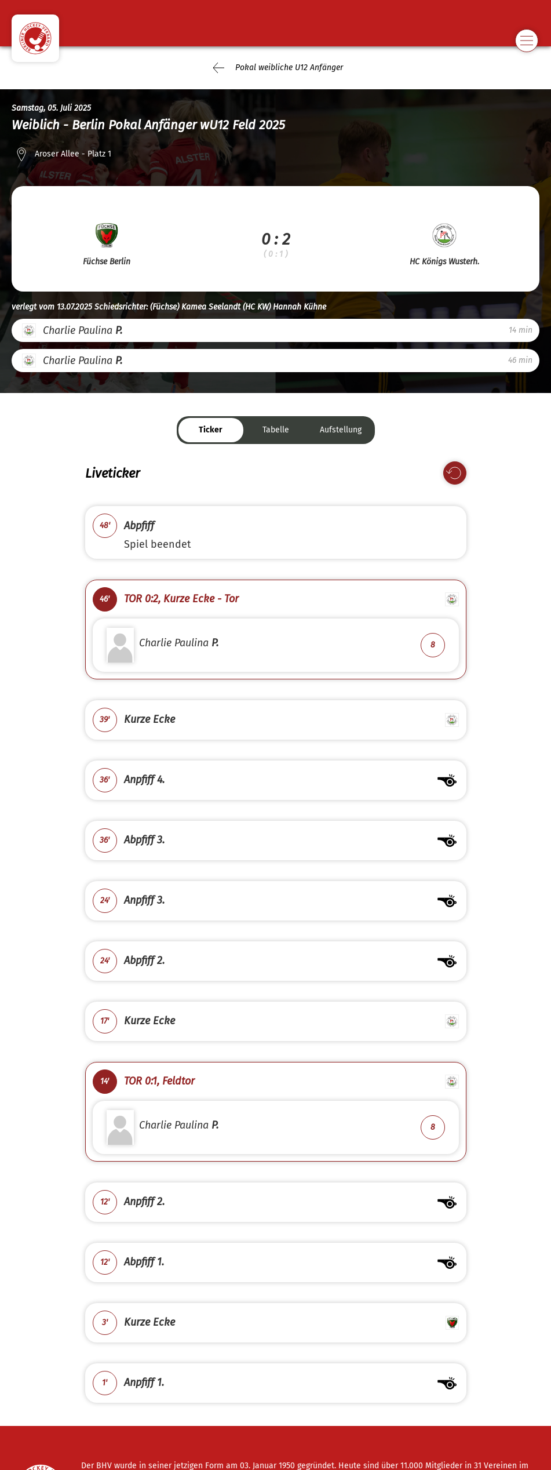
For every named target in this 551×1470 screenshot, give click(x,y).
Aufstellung (341, 430)
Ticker (210, 430)
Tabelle (275, 430)
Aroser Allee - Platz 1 (73, 154)
